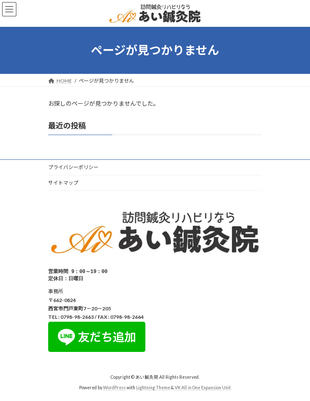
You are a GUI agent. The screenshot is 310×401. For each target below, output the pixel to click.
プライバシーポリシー (73, 167)
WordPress (114, 388)
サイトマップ (63, 183)
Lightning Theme (153, 388)
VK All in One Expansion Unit (203, 388)
